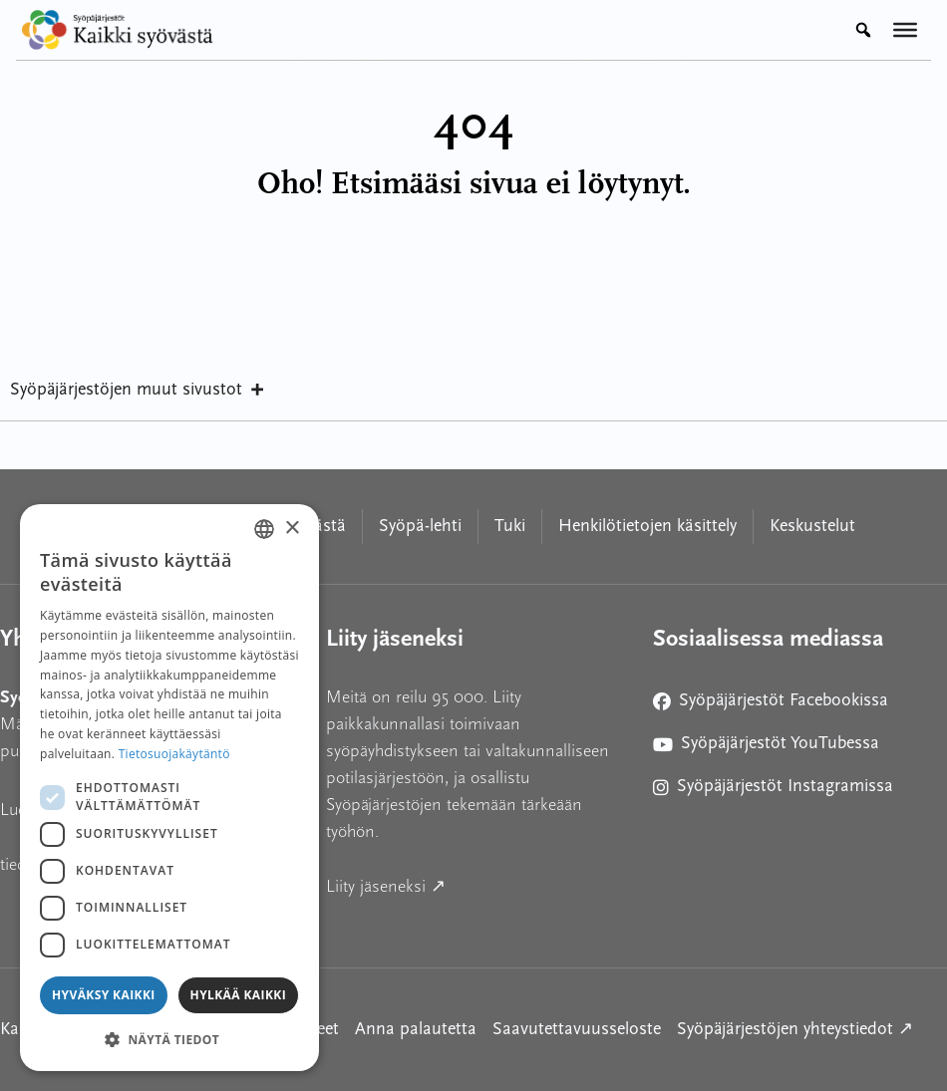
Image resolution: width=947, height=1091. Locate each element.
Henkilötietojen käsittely (647, 526)
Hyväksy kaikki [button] (104, 994)
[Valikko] (905, 30)
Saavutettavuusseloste (576, 1029)
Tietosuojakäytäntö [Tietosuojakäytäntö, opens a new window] (174, 753)
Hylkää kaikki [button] (238, 994)
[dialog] (169, 787)
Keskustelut (812, 526)
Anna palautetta (415, 1029)
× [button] (291, 528)
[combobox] (264, 529)
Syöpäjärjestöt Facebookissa (770, 704)
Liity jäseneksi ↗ (473, 884)
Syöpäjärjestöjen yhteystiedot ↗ (795, 1027)
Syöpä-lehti (420, 526)
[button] (169, 1039)
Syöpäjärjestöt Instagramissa (773, 790)
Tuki (509, 526)
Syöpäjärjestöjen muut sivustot (138, 390)
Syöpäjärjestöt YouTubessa (766, 747)
